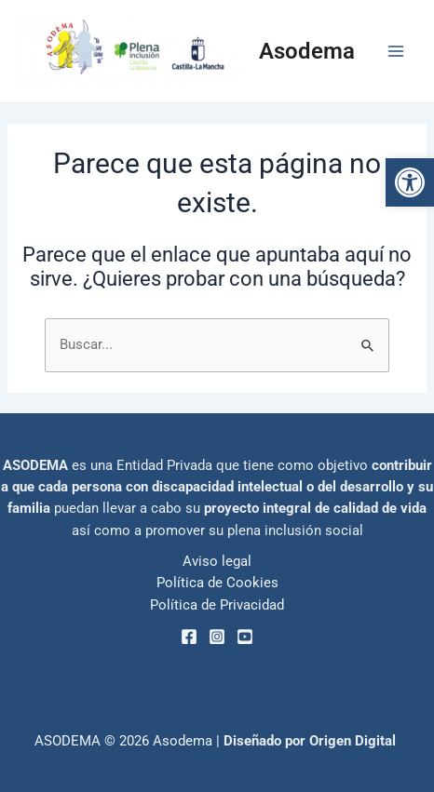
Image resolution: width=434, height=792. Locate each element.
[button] (410, 182)
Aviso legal (217, 561)
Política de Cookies (217, 582)
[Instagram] (217, 636)
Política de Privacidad (217, 605)
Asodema (307, 51)
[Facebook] (189, 636)
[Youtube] (245, 636)
